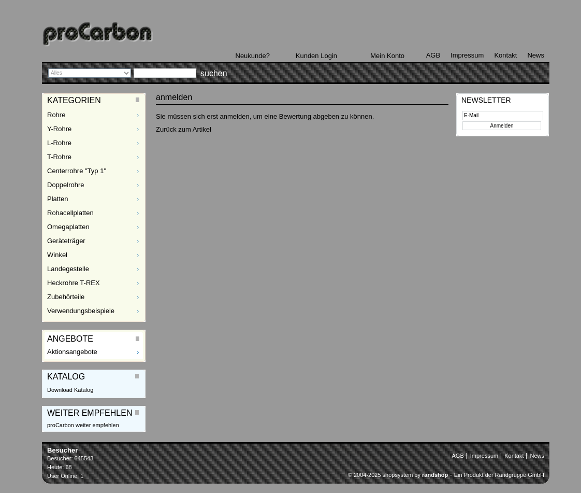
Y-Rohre (59, 129)
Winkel (57, 255)
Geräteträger (66, 241)
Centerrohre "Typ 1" (76, 171)
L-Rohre (59, 143)
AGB (433, 55)
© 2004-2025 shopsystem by (398, 475)
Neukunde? (253, 56)
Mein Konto (387, 56)
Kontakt (505, 55)
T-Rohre (59, 157)
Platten (57, 199)
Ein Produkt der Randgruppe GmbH (499, 475)
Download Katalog (70, 390)
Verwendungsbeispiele (80, 311)
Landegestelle (68, 269)
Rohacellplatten (70, 213)
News (535, 55)
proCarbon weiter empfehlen (83, 425)
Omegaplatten (68, 227)
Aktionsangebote (72, 352)
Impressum (467, 55)
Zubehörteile (65, 297)
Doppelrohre (65, 185)
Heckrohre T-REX (73, 283)
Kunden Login (316, 56)
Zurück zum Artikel (183, 129)
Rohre (56, 115)
